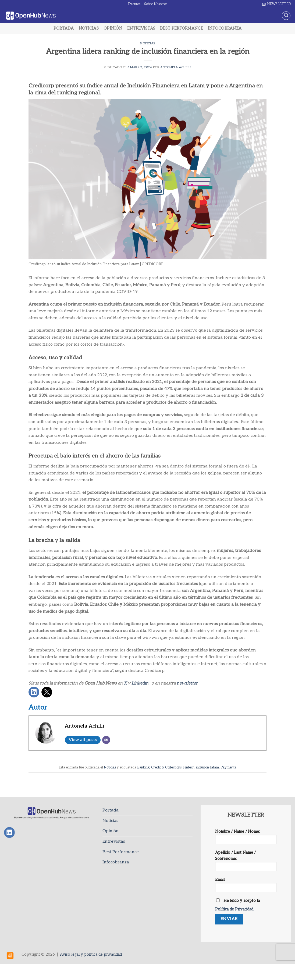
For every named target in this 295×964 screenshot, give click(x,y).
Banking (143, 767)
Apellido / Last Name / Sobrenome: (245, 862)
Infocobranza (224, 28)
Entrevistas (141, 28)
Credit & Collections (166, 767)
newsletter (187, 683)
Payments (228, 767)
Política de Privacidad (234, 909)
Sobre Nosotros (155, 4)
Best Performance (181, 28)
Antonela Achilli (175, 67)
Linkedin (139, 683)
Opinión (113, 28)
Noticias (89, 28)
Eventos (134, 4)
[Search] (286, 15)
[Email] (106, 740)
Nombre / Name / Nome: (245, 838)
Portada (64, 28)
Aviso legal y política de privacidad (91, 954)
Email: (245, 886)
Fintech (188, 767)
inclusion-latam (207, 767)
